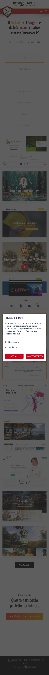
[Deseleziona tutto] (43, 317)
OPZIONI (14, 356)
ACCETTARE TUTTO (35, 356)
